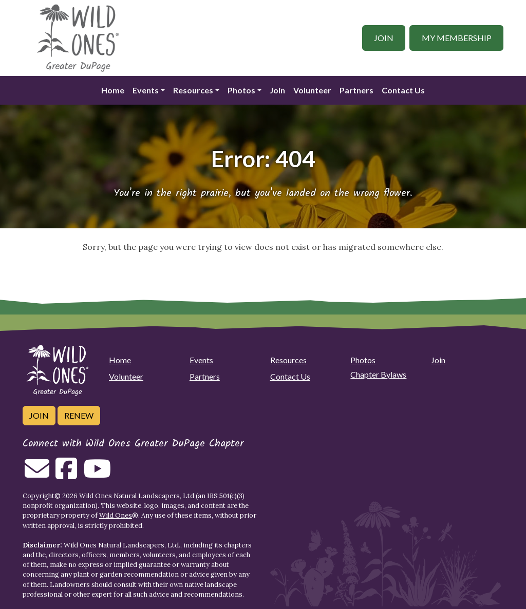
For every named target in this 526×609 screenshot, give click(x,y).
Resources (193, 90)
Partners (356, 90)
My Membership (457, 38)
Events (146, 90)
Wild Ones (115, 515)
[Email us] (37, 474)
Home (112, 90)
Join (383, 38)
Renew (78, 415)
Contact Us (403, 90)
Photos (241, 90)
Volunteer (312, 90)
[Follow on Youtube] (97, 474)
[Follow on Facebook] (66, 474)
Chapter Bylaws (378, 374)
